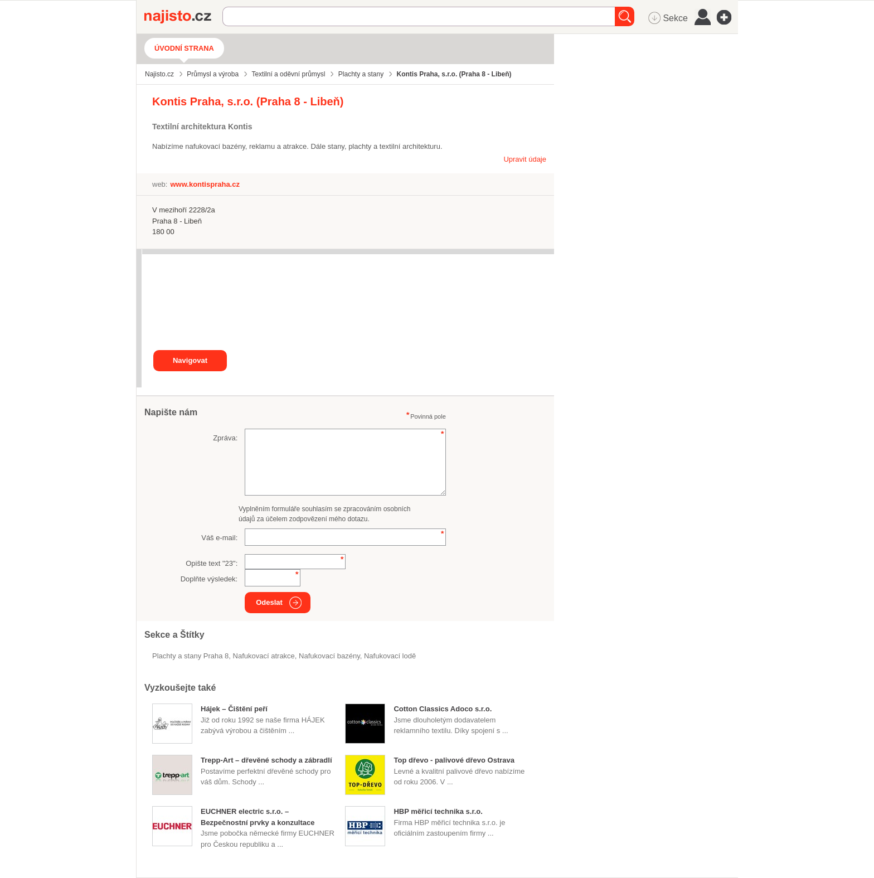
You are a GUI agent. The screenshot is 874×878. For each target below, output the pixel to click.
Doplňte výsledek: (209, 579)
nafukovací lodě (390, 656)
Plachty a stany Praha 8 (190, 656)
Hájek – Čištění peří (234, 709)
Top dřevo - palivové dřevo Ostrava (454, 760)
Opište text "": (211, 563)
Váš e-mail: (219, 537)
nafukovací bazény (329, 656)
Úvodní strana (184, 48)
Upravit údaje (524, 159)
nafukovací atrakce (264, 656)
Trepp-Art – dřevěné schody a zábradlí (266, 760)
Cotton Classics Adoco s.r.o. (443, 709)
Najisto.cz (183, 16)
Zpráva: (225, 438)
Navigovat (190, 360)
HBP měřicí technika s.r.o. (438, 811)
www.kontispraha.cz (205, 184)
